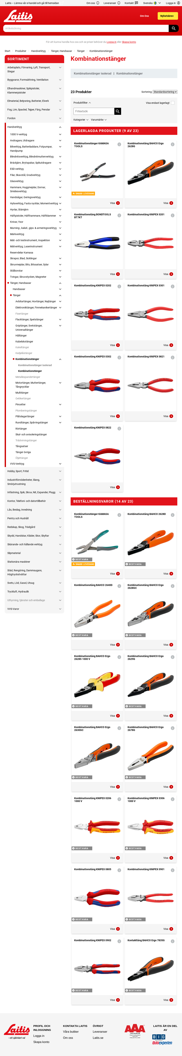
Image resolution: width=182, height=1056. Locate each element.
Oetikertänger (23, 398)
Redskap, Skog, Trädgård (21, 527)
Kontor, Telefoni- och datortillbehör (26, 501)
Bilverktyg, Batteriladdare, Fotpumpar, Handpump (31, 148)
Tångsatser (21, 446)
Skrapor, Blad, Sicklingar (23, 258)
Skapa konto (41, 1042)
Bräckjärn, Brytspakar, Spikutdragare (30, 162)
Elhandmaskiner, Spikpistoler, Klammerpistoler (23, 90)
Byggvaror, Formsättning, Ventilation (27, 79)
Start (7, 51)
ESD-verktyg (17, 168)
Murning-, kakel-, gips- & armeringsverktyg (33, 228)
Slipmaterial (14, 553)
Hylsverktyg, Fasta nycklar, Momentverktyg (34, 203)
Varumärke (97, 119)
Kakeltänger (22, 347)
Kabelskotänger (24, 341)
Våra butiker (71, 1031)
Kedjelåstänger (23, 353)
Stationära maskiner (18, 561)
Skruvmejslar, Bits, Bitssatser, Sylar (29, 264)
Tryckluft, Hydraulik (18, 591)
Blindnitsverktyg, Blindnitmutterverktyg (32, 156)
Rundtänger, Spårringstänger (31, 422)
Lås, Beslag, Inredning (19, 509)
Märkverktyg (17, 234)
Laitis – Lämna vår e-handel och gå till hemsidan (34, 3)
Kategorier (79, 119)
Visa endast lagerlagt (160, 102)
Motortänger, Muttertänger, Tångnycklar (30, 384)
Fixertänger (21, 313)
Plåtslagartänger (24, 416)
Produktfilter (81, 102)
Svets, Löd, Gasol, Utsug (20, 582)
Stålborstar (16, 270)
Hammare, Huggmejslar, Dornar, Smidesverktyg (28, 189)
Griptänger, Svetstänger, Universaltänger (28, 327)
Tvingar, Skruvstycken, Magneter (28, 276)
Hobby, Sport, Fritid (18, 471)
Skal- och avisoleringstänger (31, 434)
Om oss (92, 3)
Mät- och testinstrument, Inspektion (30, 240)
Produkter (20, 51)
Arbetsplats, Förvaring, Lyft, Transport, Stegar (28, 69)
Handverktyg (38, 51)
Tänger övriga (23, 452)
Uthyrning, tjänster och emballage (26, 600)
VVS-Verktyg (17, 463)
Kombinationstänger (101, 51)
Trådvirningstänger (26, 440)
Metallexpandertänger (27, 377)
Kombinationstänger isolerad (35, 365)
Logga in (38, 1035)
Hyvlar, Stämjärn (19, 209)
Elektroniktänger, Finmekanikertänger (36, 307)
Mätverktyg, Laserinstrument (26, 246)
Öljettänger (21, 457)
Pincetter (20, 404)
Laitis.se (98, 1037)
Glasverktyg (16, 181)
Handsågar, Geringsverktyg (25, 197)
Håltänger (21, 335)
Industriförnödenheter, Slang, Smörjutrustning (23, 481)
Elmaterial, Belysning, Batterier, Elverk (28, 100)
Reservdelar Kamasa (21, 252)
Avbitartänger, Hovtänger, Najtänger (35, 301)
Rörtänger (21, 428)
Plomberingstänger (26, 410)
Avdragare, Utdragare (22, 140)
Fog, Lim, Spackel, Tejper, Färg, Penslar (28, 109)
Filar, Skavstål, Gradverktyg (25, 175)
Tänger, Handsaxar (61, 51)
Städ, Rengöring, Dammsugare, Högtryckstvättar (24, 572)
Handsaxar (19, 289)
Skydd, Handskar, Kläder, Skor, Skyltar (28, 535)
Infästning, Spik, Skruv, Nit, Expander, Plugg (31, 492)
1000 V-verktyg (18, 134)
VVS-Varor (13, 608)
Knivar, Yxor (16, 221)
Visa (115, 203)
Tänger (81, 51)
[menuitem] (152, 3)
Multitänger (21, 392)
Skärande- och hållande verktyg (24, 544)
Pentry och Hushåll (17, 518)
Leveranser (112, 3)
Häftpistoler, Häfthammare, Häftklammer (33, 215)
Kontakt (131, 3)
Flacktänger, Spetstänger (29, 319)
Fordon (11, 118)
